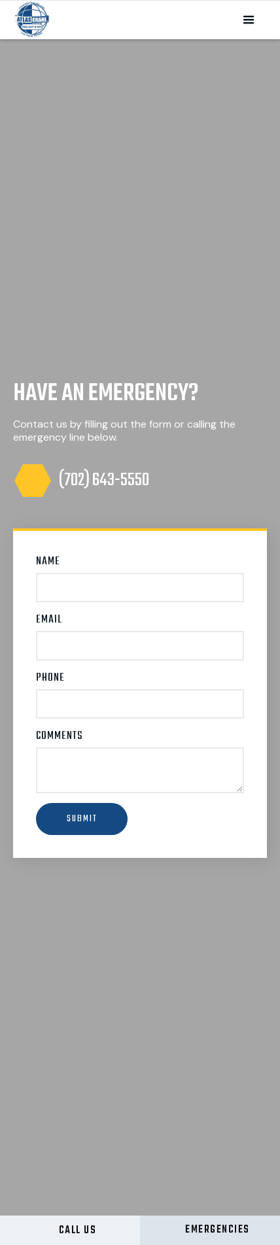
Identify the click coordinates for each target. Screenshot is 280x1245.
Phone (50, 678)
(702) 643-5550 (104, 480)
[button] (248, 20)
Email (49, 620)
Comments (59, 736)
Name (48, 562)
